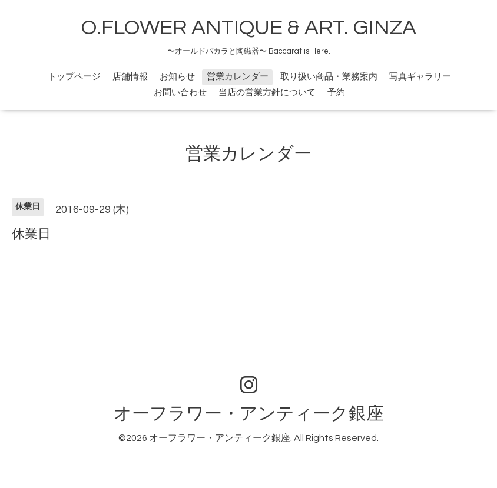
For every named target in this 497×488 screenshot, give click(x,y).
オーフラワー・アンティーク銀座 (249, 414)
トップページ (74, 76)
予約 (336, 92)
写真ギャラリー (420, 76)
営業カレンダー (238, 76)
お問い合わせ (180, 92)
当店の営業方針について (267, 92)
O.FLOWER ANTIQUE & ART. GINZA (248, 27)
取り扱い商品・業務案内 (328, 76)
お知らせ (177, 76)
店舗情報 (130, 76)
